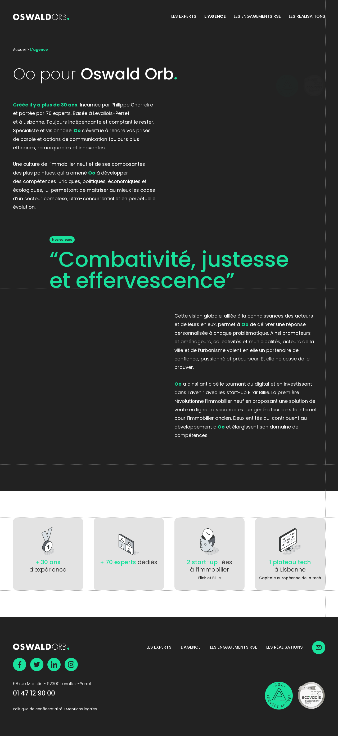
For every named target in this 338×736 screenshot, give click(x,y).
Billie (216, 578)
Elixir (202, 578)
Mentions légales (81, 709)
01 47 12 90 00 (34, 694)
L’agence (215, 16)
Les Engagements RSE (257, 16)
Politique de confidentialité (37, 709)
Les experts (183, 16)
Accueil (19, 50)
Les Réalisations (307, 16)
